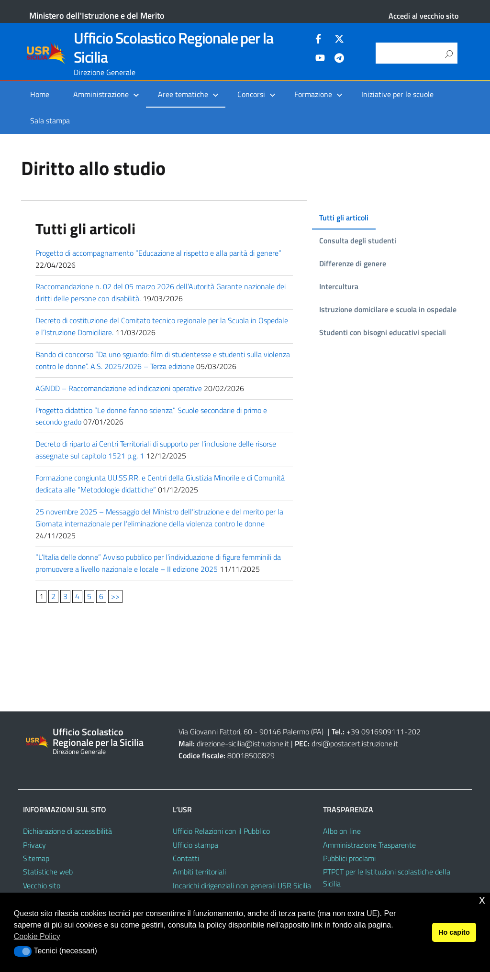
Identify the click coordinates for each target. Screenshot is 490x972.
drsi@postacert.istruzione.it (355, 743)
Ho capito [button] (454, 932)
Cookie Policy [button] (37, 936)
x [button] (482, 899)
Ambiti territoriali (199, 871)
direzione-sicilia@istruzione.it (243, 743)
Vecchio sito (41, 885)
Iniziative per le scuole (397, 94)
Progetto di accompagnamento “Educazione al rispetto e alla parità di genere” (158, 253)
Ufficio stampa (195, 845)
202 (414, 731)
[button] (23, 951)
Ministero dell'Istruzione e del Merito (97, 15)
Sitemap (36, 858)
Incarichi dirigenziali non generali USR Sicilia (242, 885)
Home (39, 94)
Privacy (34, 845)
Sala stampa (50, 120)
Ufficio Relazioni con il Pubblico (221, 831)
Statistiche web (48, 871)
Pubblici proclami (349, 858)
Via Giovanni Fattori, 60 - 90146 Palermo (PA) (250, 731)
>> (115, 596)
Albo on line (342, 831)
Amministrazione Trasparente (369, 845)
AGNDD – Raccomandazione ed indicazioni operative (118, 388)
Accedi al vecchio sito (423, 16)
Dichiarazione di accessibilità (67, 831)
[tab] (342, 218)
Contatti (186, 858)
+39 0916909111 (375, 731)
